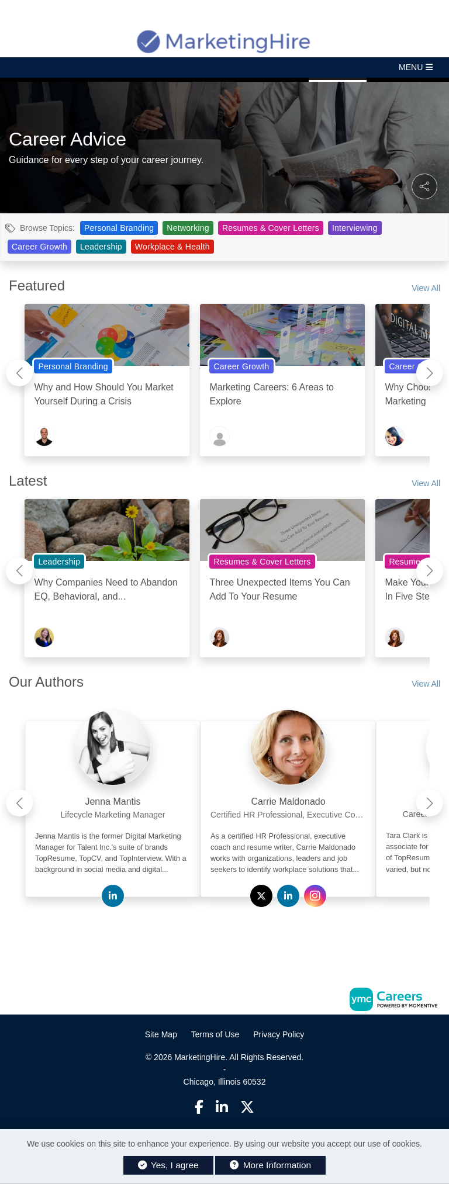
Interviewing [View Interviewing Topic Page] (355, 228)
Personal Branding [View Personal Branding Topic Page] (119, 228)
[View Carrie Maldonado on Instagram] (315, 896)
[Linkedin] (222, 1107)
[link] (113, 798)
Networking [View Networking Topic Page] (188, 228)
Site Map (161, 1034)
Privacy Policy (278, 1034)
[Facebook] (199, 1107)
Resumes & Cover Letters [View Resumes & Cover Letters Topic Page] (270, 228)
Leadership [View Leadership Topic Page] (101, 246)
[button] (224, 67)
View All (426, 288)
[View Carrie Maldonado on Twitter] (261, 896)
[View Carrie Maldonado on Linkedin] (288, 896)
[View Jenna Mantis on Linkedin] (113, 896)
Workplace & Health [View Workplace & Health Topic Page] (172, 246)
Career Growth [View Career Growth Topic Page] (39, 246)
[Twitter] (248, 1107)
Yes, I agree (168, 1165)
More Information (270, 1165)
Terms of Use (215, 1034)
